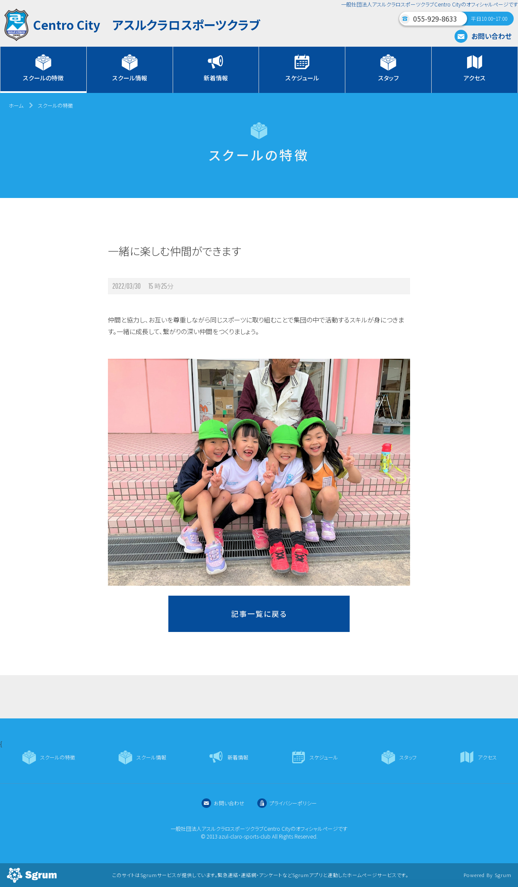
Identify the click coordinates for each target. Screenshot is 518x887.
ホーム (16, 105)
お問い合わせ (483, 36)
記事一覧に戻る (259, 613)
